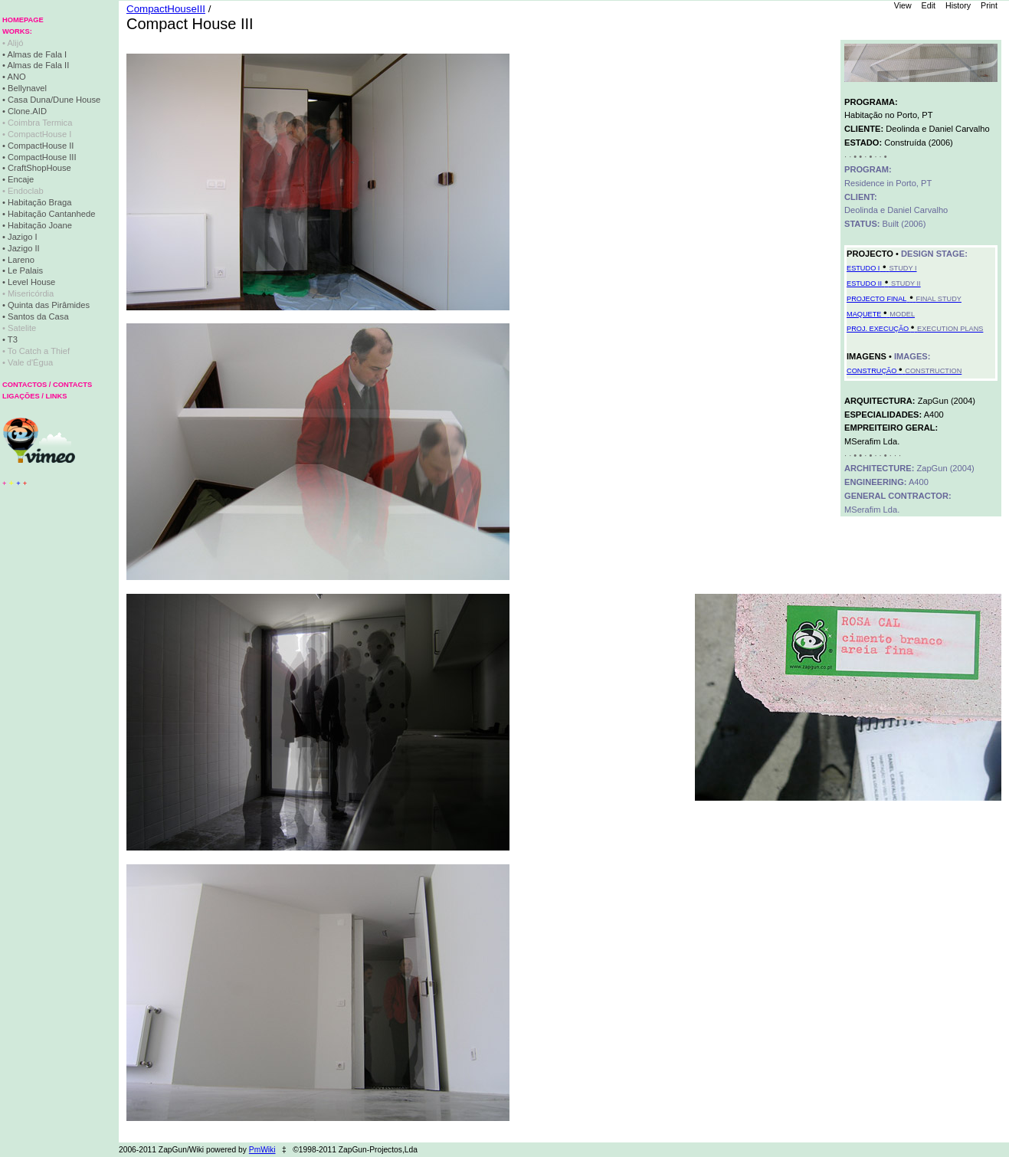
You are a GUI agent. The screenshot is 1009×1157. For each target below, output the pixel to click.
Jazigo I (23, 236)
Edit (928, 5)
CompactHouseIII (165, 9)
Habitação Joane (40, 225)
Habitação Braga (39, 202)
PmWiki (262, 1150)
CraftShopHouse (39, 167)
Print (989, 5)
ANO (16, 76)
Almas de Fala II (38, 65)
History (958, 5)
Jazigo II (24, 248)
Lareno (21, 259)
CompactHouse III (42, 157)
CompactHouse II (41, 145)
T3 (13, 339)
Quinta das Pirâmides (49, 305)
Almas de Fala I (37, 54)
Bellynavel (27, 88)
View (903, 5)
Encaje (21, 179)
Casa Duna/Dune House (54, 99)
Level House (31, 282)
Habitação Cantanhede (51, 213)
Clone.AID (27, 111)
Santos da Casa (38, 316)
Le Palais (25, 270)
